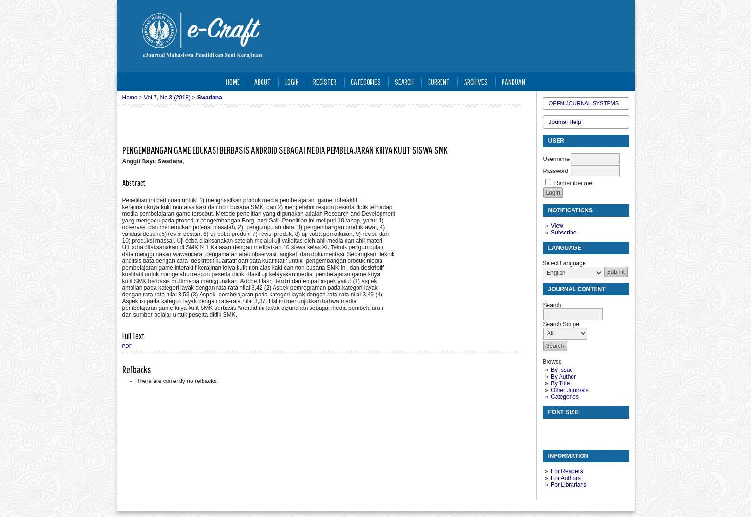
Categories (565, 397)
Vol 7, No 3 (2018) (167, 97)
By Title (560, 383)
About (262, 81)
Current (439, 81)
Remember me (573, 183)
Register (324, 81)
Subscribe (563, 232)
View (557, 225)
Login (292, 81)
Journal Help (565, 122)
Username (556, 159)
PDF (127, 346)
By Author (563, 376)
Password (556, 171)
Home (233, 81)
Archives (476, 81)
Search (404, 81)
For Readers (567, 471)
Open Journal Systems (584, 103)
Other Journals (570, 390)
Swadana (209, 97)
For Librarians (568, 484)
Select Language (564, 263)
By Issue (562, 370)
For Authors (566, 478)
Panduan (513, 81)
